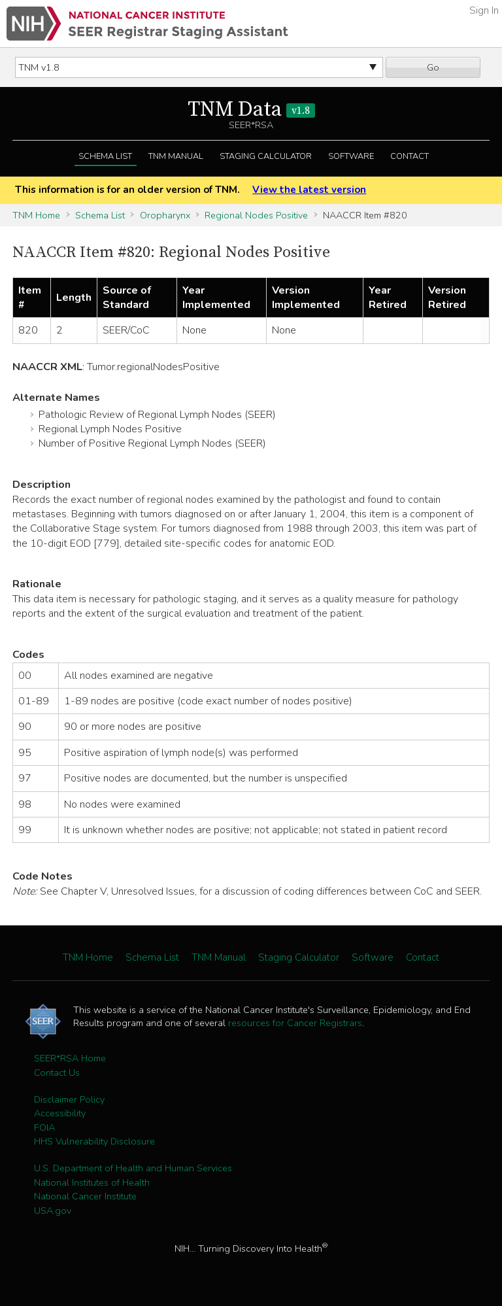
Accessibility (60, 1113)
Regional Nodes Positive (256, 215)
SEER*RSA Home (70, 1058)
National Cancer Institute (85, 1196)
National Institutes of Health (92, 1182)
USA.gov (52, 1210)
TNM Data (251, 110)
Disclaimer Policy (69, 1099)
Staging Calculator (266, 156)
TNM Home (36, 215)
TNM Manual (175, 156)
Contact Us (57, 1072)
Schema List (105, 156)
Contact (409, 156)
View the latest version (309, 189)
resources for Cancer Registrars (295, 1022)
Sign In (484, 10)
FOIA (44, 1127)
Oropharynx (165, 215)
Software (351, 156)
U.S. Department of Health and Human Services (133, 1168)
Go (433, 67)
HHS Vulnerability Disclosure (94, 1141)
